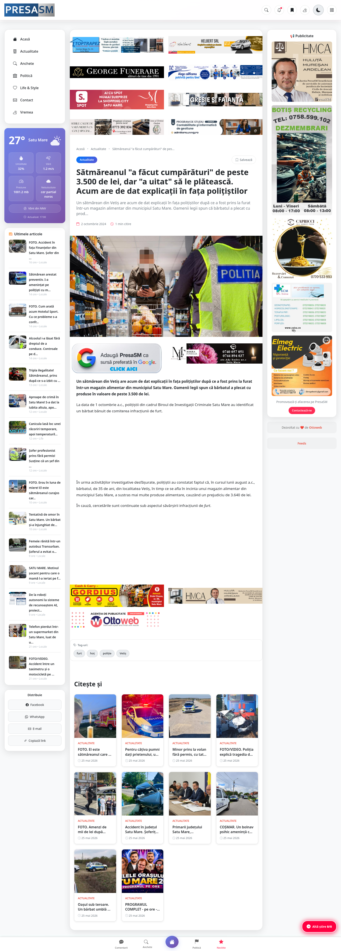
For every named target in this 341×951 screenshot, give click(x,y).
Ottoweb (315, 427)
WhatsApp (34, 716)
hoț (92, 653)
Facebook (35, 704)
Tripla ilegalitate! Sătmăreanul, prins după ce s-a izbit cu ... (44, 375)
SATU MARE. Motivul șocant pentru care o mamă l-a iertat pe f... (45, 573)
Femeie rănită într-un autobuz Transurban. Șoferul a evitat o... (44, 546)
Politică (22, 75)
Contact (22, 100)
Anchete (23, 63)
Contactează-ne (302, 410)
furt (79, 653)
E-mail (35, 728)
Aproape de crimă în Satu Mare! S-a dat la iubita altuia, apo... (44, 402)
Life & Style (25, 87)
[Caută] (266, 10)
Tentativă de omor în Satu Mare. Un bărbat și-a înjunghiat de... (45, 519)
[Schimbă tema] (318, 10)
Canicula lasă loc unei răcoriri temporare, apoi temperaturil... (45, 429)
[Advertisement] (166, 448)
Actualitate (25, 51)
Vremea (22, 112)
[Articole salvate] (292, 10)
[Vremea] (305, 10)
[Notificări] (279, 10)
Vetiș (123, 653)
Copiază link (35, 740)
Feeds (302, 443)
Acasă (21, 39)
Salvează (243, 159)
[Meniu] (332, 10)
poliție (107, 653)
